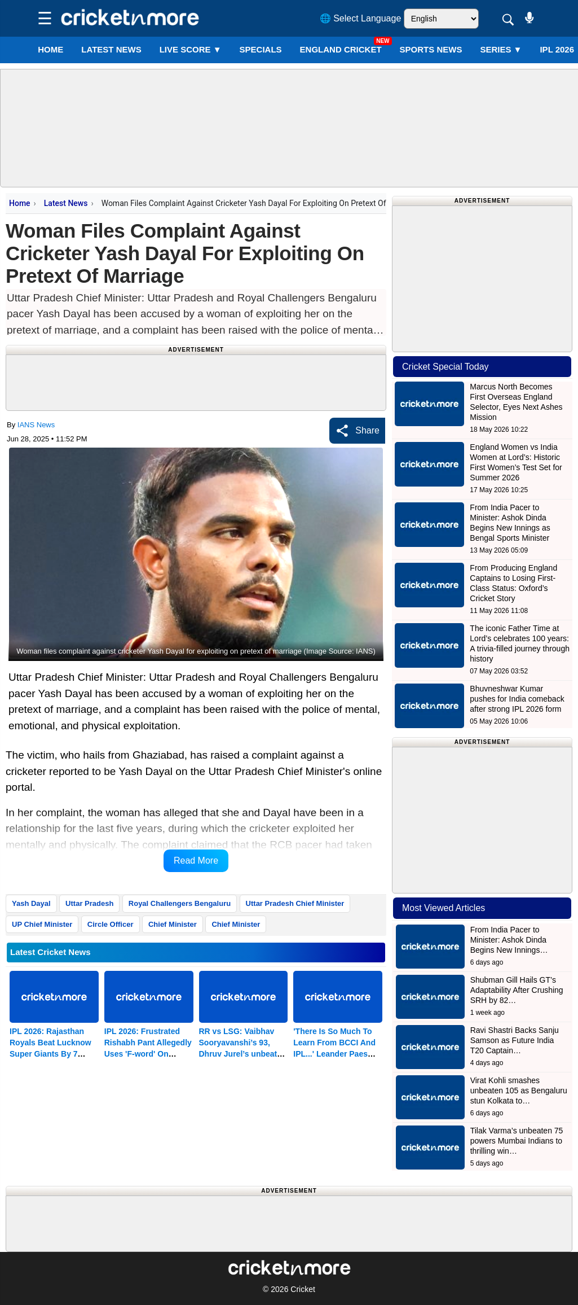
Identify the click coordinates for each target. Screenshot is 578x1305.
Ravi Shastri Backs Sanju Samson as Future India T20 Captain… (514, 1040)
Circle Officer (110, 924)
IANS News (36, 425)
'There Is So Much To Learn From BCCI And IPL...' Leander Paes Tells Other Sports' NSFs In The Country (334, 1054)
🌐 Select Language (360, 18)
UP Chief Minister (42, 924)
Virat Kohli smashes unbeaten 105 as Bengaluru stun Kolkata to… (518, 1090)
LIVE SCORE (191, 49)
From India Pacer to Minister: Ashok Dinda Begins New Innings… (509, 939)
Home (50, 49)
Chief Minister (172, 924)
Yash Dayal (31, 903)
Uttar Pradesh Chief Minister (295, 903)
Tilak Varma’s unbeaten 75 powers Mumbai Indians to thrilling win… (516, 1140)
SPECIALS (261, 49)
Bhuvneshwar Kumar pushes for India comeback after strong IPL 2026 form (517, 698)
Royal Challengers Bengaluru (180, 903)
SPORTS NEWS (431, 49)
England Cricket (341, 49)
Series (501, 49)
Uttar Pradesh (89, 903)
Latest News (66, 203)
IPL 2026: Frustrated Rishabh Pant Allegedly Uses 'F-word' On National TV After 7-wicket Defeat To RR (148, 1054)
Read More (196, 860)
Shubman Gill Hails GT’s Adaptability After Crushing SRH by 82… (516, 990)
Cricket (302, 1289)
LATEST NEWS (111, 49)
